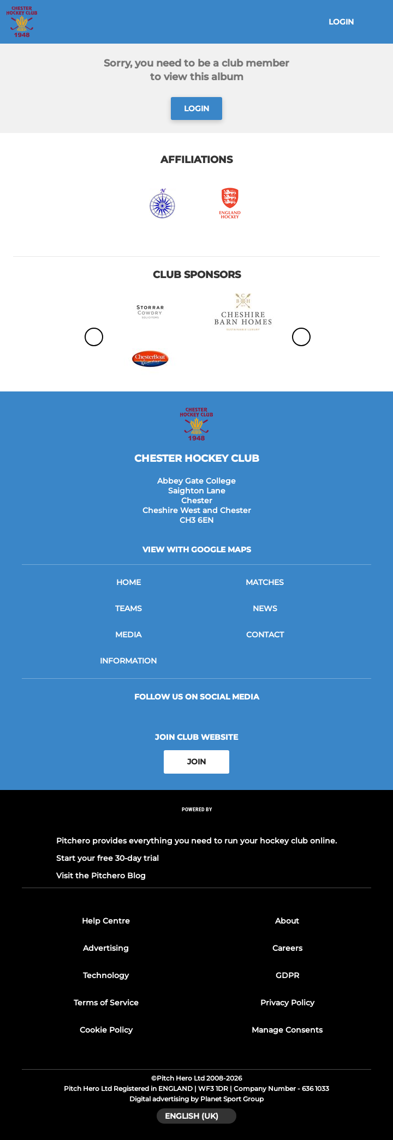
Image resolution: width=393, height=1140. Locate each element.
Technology (106, 975)
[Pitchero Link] (196, 823)
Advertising (106, 948)
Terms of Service (106, 1003)
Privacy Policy (287, 1003)
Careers (287, 948)
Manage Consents (287, 1030)
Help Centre (106, 921)
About (287, 921)
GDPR (287, 975)
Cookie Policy (106, 1030)
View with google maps (196, 549)
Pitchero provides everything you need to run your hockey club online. (196, 841)
